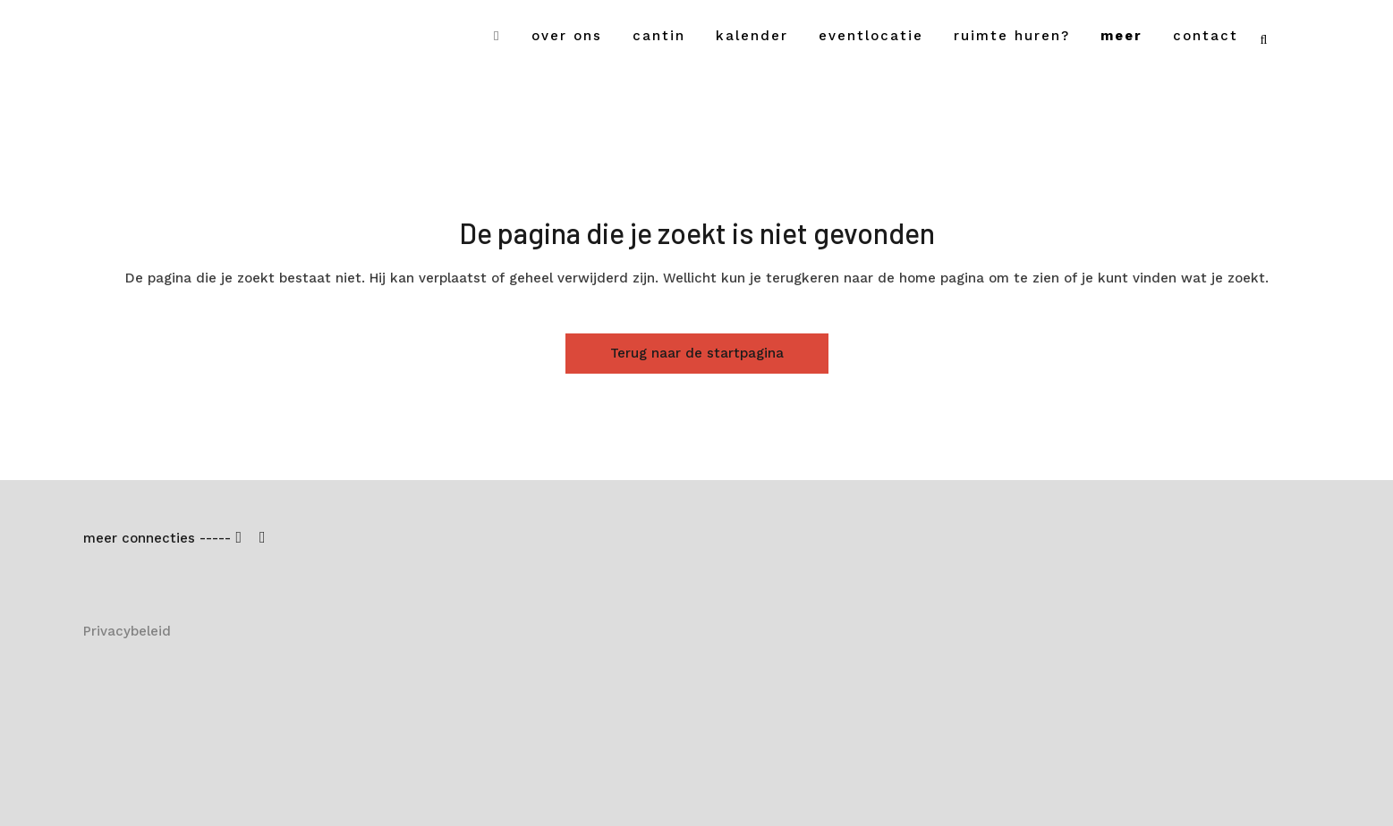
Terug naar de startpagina (697, 353)
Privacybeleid (127, 631)
